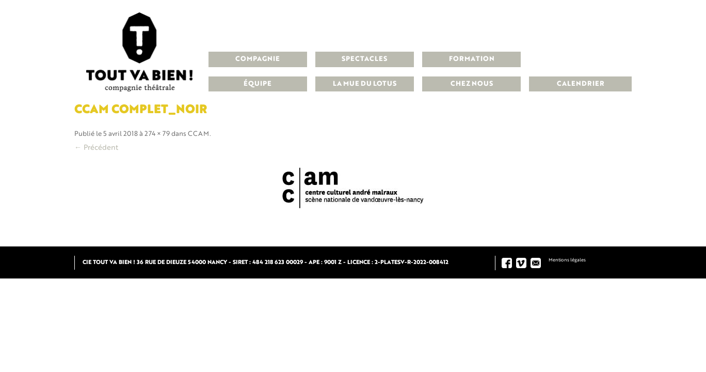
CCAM (199, 134)
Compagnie (257, 59)
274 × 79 (157, 134)
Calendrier (580, 84)
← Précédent (96, 147)
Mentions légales (567, 260)
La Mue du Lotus (364, 84)
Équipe (257, 84)
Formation (471, 59)
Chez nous (472, 84)
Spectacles (364, 59)
